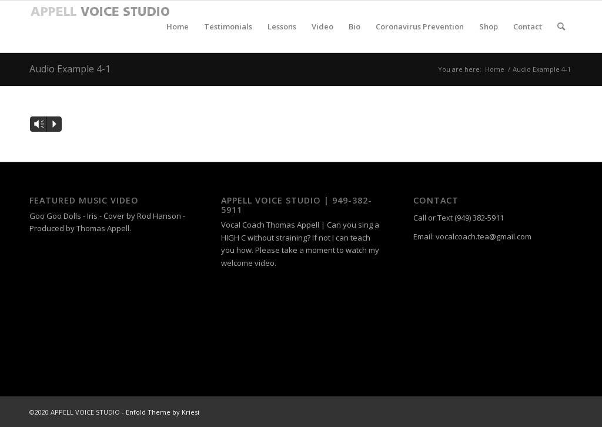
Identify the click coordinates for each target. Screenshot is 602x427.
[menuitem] (177, 26)
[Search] (561, 26)
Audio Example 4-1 (70, 68)
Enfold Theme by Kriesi (162, 412)
